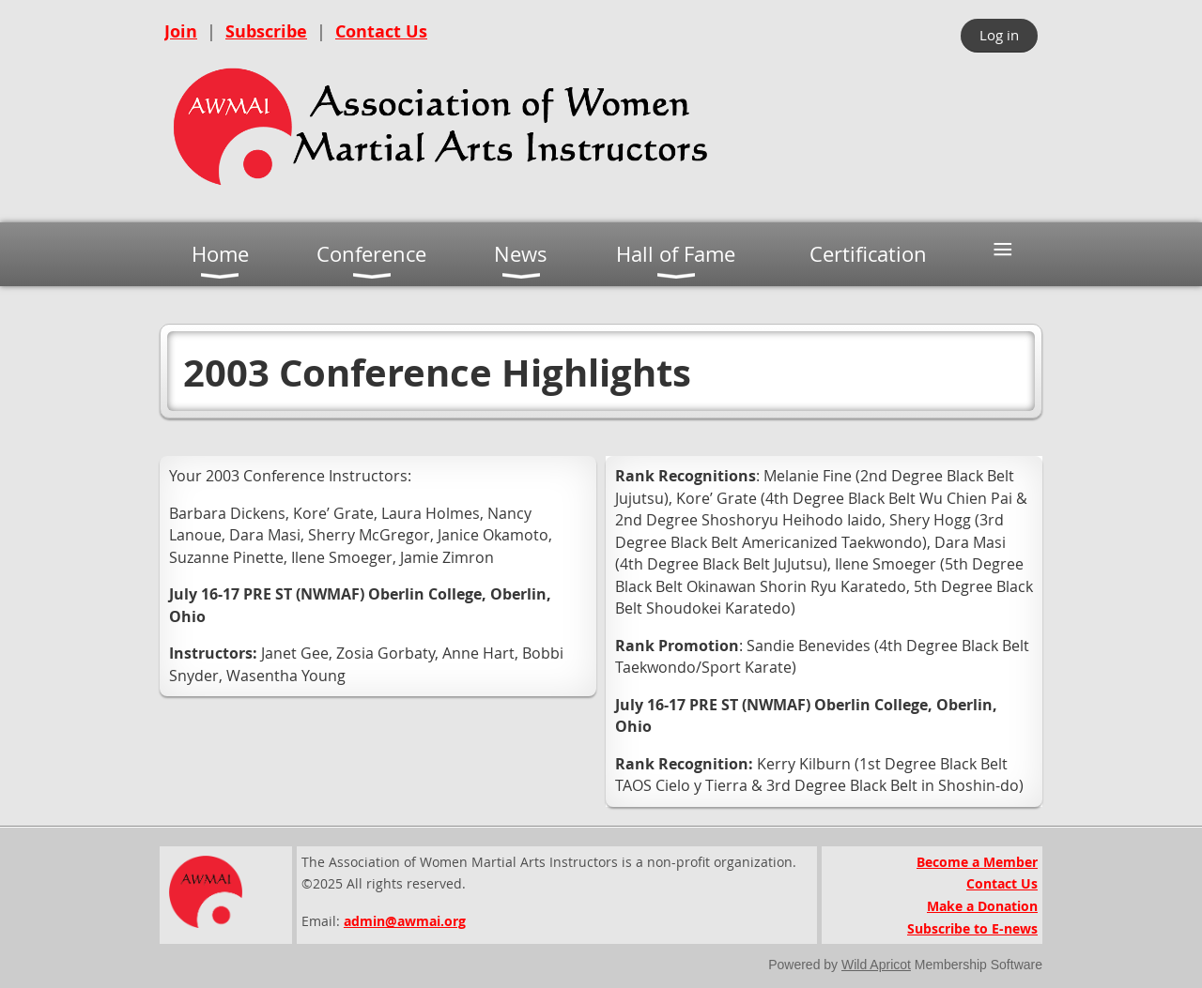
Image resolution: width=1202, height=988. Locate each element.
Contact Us (381, 31)
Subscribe (266, 31)
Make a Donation (982, 906)
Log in (999, 34)
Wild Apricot (876, 964)
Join (180, 31)
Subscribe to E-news (972, 928)
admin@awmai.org (405, 921)
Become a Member (977, 862)
